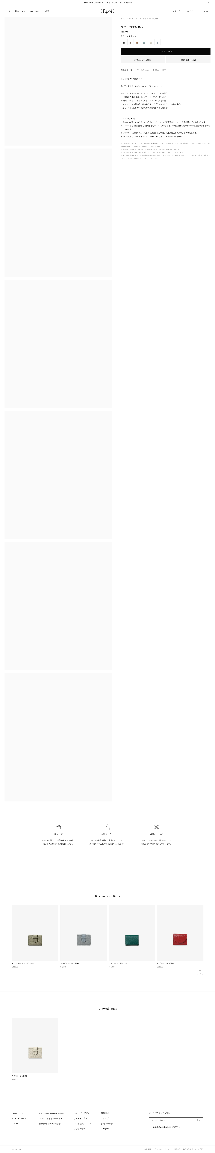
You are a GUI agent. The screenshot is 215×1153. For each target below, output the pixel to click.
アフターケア (80, 1129)
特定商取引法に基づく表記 (193, 1149)
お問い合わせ (107, 1123)
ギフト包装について (82, 1123)
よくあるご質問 (81, 1118)
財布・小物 (142, 18)
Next (200, 973)
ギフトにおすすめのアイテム (51, 1118)
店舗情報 (105, 1113)
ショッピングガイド (82, 1113)
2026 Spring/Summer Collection (51, 1113)
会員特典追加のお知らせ (50, 1123)
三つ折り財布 (154, 18)
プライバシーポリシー (162, 1127)
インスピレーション (21, 1118)
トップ (123, 18)
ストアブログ (107, 1118)
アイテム (131, 18)
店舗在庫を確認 (188, 60)
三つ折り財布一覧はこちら (131, 79)
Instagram (105, 1129)
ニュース (16, 1123)
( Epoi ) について (19, 1113)
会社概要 (147, 1149)
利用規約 (177, 1149)
